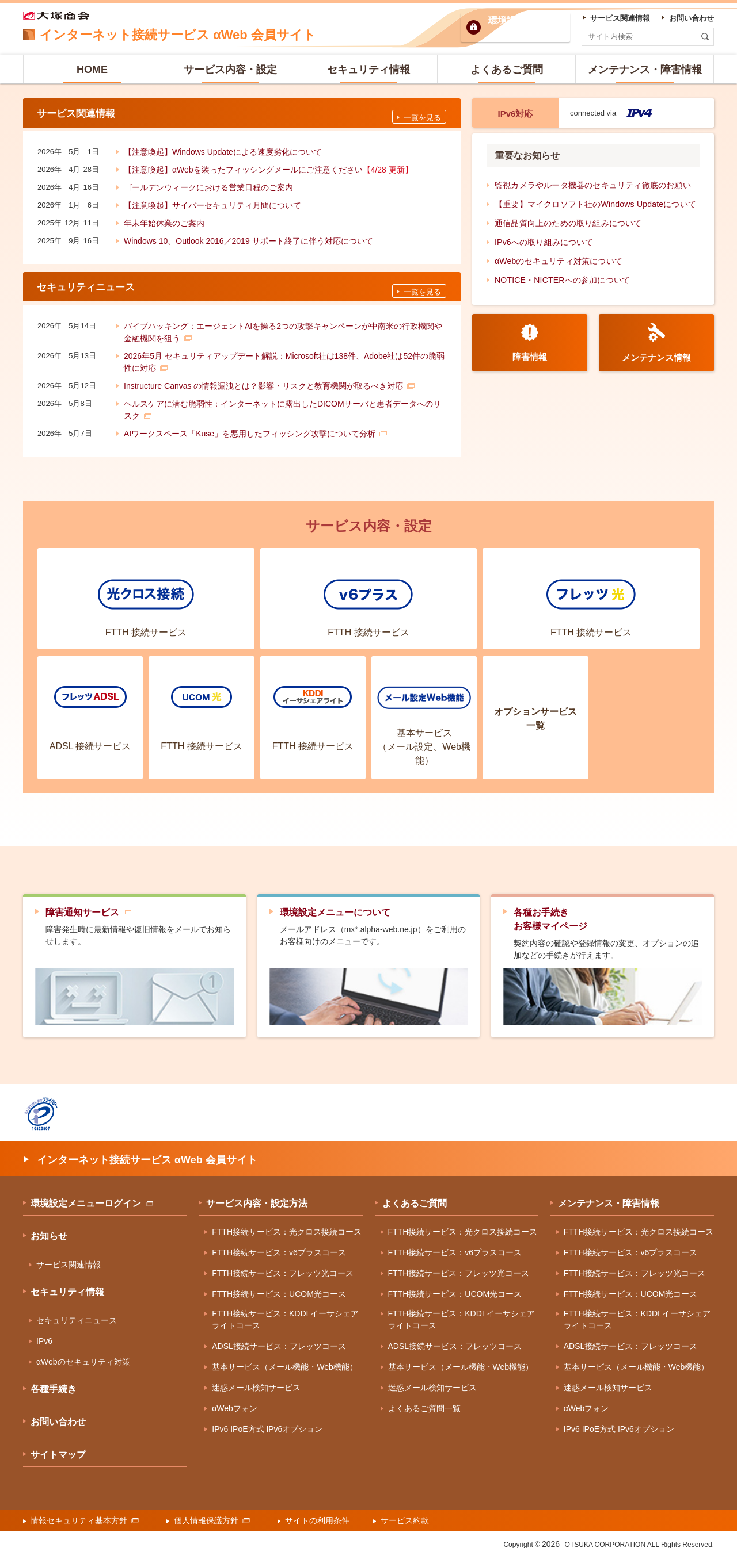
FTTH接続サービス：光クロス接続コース (287, 1224)
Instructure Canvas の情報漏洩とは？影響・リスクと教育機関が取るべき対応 (269, 377)
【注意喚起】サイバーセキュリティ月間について (212, 201)
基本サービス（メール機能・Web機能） (285, 1359)
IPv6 (44, 1333)
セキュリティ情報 (67, 1284)
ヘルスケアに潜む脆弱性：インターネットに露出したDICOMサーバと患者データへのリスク (282, 401)
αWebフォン (234, 1400)
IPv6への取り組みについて (544, 242)
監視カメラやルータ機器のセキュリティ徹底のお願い (593, 185)
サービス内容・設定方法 (256, 1196)
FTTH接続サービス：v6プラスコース (279, 1245)
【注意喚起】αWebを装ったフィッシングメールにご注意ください (268, 166)
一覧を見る (422, 114)
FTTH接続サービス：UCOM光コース (279, 1286)
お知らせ (49, 1228)
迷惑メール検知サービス (256, 1380)
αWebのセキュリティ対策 (83, 1354)
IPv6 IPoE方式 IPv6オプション (267, 1421)
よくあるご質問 (414, 1196)
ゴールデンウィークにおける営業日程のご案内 (208, 184)
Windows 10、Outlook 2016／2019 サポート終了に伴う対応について (248, 237)
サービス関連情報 (68, 1257)
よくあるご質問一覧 (424, 1400)
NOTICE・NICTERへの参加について (562, 280)
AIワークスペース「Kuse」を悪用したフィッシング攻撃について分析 (255, 425)
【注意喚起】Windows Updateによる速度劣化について (223, 148)
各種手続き (54, 1381)
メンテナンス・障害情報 (608, 1196)
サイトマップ (58, 1447)
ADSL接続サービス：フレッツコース (279, 1338)
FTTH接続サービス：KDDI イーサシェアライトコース (285, 1312)
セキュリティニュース (76, 1312)
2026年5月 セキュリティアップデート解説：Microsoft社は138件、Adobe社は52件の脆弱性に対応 (284, 354)
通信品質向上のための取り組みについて (568, 223)
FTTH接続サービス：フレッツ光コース (283, 1265)
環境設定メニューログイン (92, 1196)
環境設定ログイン (525, 27)
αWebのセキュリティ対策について (558, 261)
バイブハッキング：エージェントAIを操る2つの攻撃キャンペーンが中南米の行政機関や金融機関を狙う (283, 324)
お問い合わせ (58, 1414)
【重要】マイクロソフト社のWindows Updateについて (595, 204)
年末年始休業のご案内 (164, 219)
